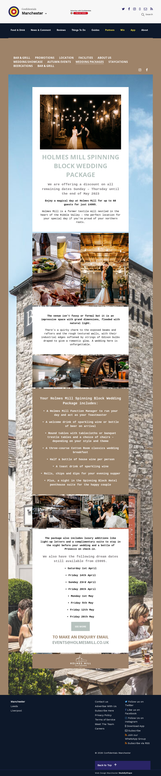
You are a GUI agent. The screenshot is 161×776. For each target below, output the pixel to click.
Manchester (18, 701)
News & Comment (41, 30)
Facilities (85, 58)
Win (122, 30)
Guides (95, 30)
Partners (109, 30)
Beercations (23, 66)
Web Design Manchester (106, 773)
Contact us (101, 701)
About (144, 30)
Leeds (14, 706)
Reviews (61, 30)
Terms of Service (105, 719)
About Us (104, 58)
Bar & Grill (21, 58)
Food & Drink (18, 30)
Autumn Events (59, 62)
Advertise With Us (106, 706)
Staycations (118, 62)
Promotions (44, 58)
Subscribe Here (104, 710)
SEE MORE (80, 626)
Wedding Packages (90, 62)
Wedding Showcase (28, 62)
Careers (99, 728)
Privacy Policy (103, 715)
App (133, 30)
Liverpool (16, 710)
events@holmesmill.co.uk (80, 642)
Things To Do (79, 30)
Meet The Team (104, 724)
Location (66, 58)
